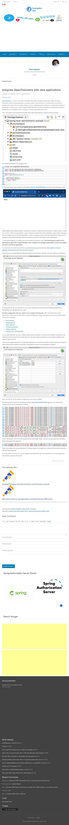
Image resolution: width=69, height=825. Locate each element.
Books (40, 60)
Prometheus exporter (12, 327)
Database (12, 60)
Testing (41, 54)
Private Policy (7, 1)
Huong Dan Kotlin (7, 801)
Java (4, 54)
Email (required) (6, 544)
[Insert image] (22, 521)
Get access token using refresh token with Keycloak (16, 773)
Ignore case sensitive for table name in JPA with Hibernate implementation (22, 753)
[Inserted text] (19, 521)
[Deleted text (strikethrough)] (16, 521)
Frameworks (22, 54)
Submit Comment (9, 566)
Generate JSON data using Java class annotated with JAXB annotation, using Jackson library (32, 787)
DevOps (60, 54)
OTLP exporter (10, 320)
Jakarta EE (12, 54)
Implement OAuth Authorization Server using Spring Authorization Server (22, 759)
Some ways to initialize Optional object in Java (15, 769)
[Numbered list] (28, 521)
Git (10, 790)
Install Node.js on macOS (9, 743)
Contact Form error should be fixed (12, 685)
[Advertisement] (34, 38)
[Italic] (5, 521)
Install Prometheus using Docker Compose (23, 509)
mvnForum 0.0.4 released (9, 766)
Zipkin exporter (10, 325)
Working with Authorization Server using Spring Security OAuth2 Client (28, 511)
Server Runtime (23, 60)
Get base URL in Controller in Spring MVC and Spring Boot (18, 756)
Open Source (51, 54)
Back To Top (43, 821)
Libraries (32, 54)
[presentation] (14, 560)
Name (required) (7, 537)
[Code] (33, 521)
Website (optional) (7, 550)
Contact (15, 1)
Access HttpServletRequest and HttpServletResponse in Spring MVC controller (24, 763)
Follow (34, 75)
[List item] (30, 521)
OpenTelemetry (25, 94)
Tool (4, 60)
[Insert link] (7, 521)
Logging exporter (11, 329)
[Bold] (3, 521)
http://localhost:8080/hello (38, 187)
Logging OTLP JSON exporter (14, 331)
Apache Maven (16, 784)
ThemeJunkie (36, 821)
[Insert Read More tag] (37, 521)
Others (33, 60)
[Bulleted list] (25, 521)
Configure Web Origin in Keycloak (16, 794)
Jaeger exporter (10, 322)
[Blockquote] (12, 521)
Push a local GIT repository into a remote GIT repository (17, 750)
